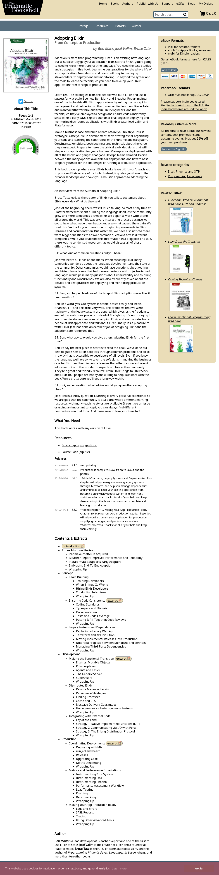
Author (136, 26)
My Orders (206, 4)
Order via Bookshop (181, 95)
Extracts (120, 26)
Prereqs (83, 26)
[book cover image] (25, 66)
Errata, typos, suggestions (79, 445)
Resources (101, 26)
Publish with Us (147, 4)
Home (103, 4)
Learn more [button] (119, 868)
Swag (191, 4)
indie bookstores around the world (184, 109)
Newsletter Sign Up (173, 149)
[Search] (185, 14)
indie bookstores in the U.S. (185, 105)
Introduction (73, 546)
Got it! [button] (199, 868)
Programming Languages (185, 176)
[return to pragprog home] (22, 9)
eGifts (180, 4)
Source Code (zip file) (76, 452)
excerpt (115, 600)
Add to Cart (169, 70)
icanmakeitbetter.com (122, 849)
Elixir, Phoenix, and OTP (184, 171)
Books (115, 4)
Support (167, 4)
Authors (127, 4)
